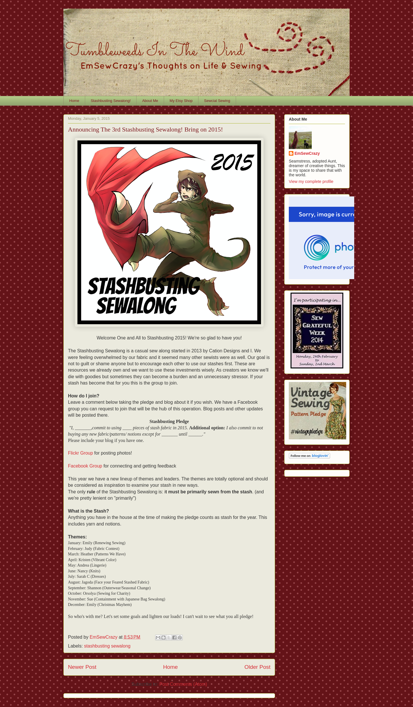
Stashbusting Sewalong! (110, 100)
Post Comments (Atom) (183, 684)
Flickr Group (80, 453)
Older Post (257, 667)
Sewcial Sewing (217, 100)
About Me (150, 100)
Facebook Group (85, 465)
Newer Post (82, 667)
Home (74, 100)
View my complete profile (311, 181)
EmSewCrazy (307, 153)
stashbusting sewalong (107, 646)
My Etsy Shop (181, 100)
